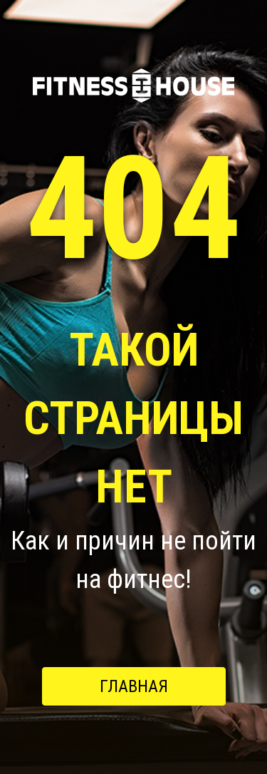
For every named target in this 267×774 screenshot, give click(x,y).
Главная (134, 686)
